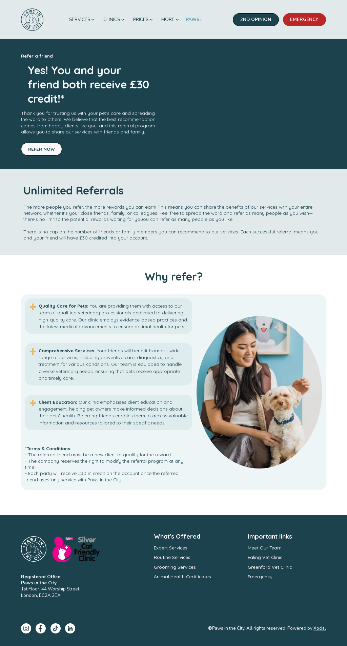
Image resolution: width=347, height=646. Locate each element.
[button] (82, 20)
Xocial (319, 628)
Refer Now (41, 149)
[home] (32, 19)
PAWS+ (194, 19)
